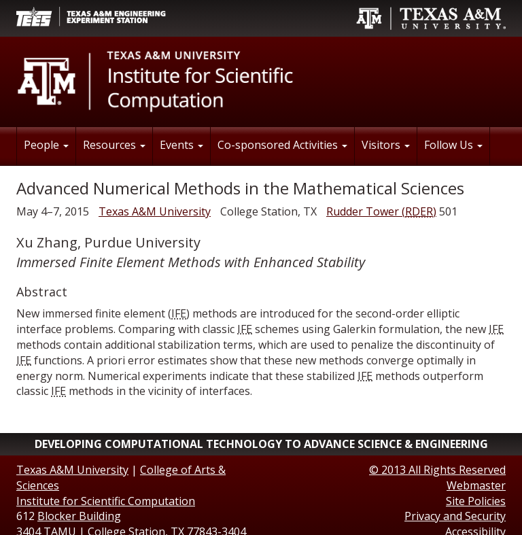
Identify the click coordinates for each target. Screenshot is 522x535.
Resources (114, 144)
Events (181, 144)
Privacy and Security (455, 515)
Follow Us (453, 144)
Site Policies (476, 501)
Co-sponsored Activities (282, 144)
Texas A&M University (155, 211)
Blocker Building (79, 515)
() (381, 211)
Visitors (386, 144)
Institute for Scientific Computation (105, 501)
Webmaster (476, 485)
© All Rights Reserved (437, 469)
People (46, 144)
